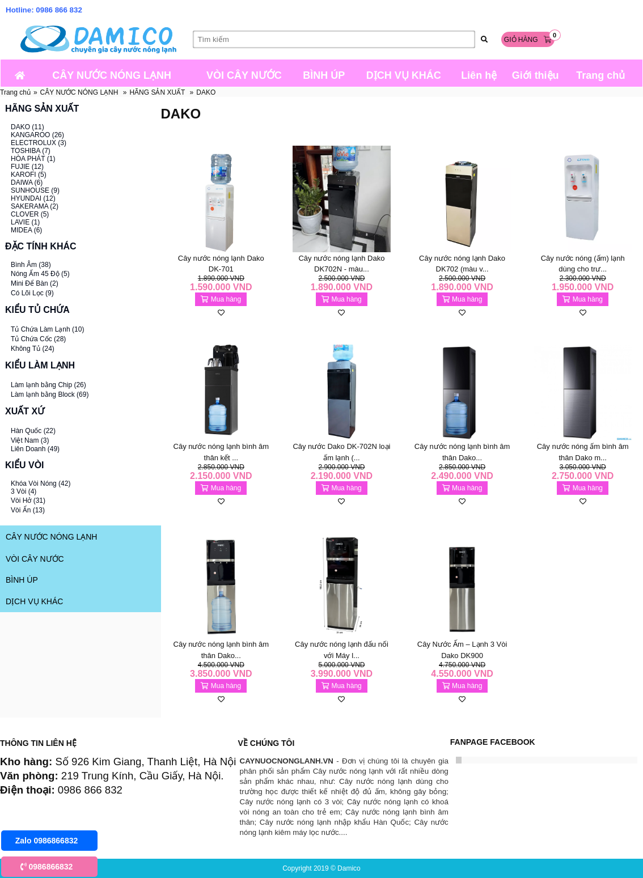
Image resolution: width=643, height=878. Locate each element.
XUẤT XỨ (24, 411)
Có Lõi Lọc (32, 293)
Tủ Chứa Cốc (38, 339)
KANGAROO (37, 135)
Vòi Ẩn (28, 510)
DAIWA (27, 182)
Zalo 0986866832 (46, 840)
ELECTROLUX (38, 143)
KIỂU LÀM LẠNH (40, 365)
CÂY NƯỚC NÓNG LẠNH (79, 92)
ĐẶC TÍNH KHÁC (41, 246)
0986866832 (46, 866)
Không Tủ (32, 349)
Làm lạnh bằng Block (49, 394)
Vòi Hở (28, 500)
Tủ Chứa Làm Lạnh (47, 329)
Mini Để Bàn (34, 283)
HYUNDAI (33, 198)
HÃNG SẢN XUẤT (157, 92)
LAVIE (25, 222)
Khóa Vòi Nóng (40, 483)
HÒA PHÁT (33, 159)
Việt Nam (30, 440)
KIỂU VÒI (24, 465)
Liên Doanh (35, 449)
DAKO (205, 92)
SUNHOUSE (35, 190)
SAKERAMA (34, 206)
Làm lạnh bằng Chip (48, 385)
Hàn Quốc (33, 431)
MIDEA (26, 230)
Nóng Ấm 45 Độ (40, 274)
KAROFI (28, 175)
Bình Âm (31, 265)
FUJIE (27, 167)
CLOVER (30, 214)
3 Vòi (23, 491)
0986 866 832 (59, 10)
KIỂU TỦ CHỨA (37, 310)
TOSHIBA (30, 151)
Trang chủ (15, 92)
